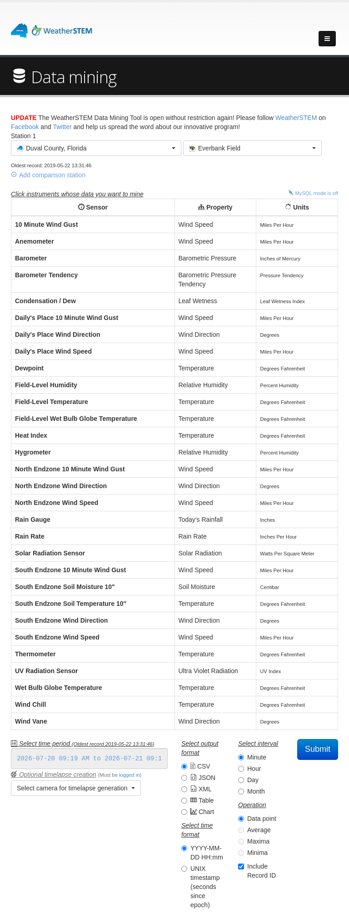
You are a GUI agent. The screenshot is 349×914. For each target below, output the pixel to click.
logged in (129, 775)
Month (256, 791)
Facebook (25, 126)
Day (253, 780)
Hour (254, 768)
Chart (202, 811)
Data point (261, 818)
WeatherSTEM (296, 117)
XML (201, 789)
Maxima (258, 841)
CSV (200, 766)
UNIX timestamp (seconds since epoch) (205, 887)
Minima (257, 852)
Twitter (62, 126)
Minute (256, 757)
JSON (202, 777)
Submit (317, 749)
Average (259, 830)
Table (202, 800)
